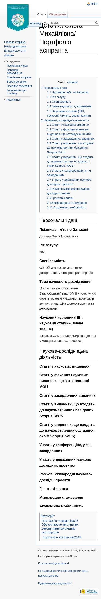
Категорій (47, 516)
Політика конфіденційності (53, 563)
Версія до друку (16, 81)
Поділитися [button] (13, 99)
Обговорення (57, 14)
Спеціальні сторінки (19, 77)
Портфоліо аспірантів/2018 (61, 537)
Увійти (94, 3)
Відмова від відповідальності (54, 583)
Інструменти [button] (14, 61)
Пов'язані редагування (14, 72)
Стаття (41, 14)
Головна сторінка (14, 42)
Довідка (9, 55)
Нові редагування (15, 46)
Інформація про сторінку (16, 92)
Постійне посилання (19, 86)
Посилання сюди (17, 65)
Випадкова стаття (15, 50)
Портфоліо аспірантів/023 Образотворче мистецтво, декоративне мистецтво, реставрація (60, 526)
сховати (72, 82)
